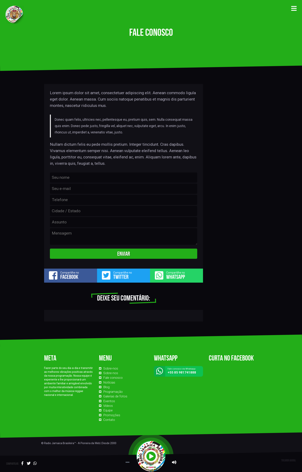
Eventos (109, 401)
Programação (113, 392)
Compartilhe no (70, 275)
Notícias (109, 382)
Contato (109, 420)
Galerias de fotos (115, 396)
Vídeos (108, 406)
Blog (106, 387)
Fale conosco (113, 378)
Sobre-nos (110, 368)
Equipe (108, 410)
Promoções (111, 415)
